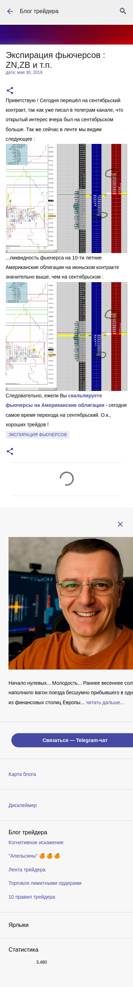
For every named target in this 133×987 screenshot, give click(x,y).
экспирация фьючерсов (38, 434)
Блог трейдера (39, 11)
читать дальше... (105, 702)
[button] (10, 91)
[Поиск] (123, 11)
